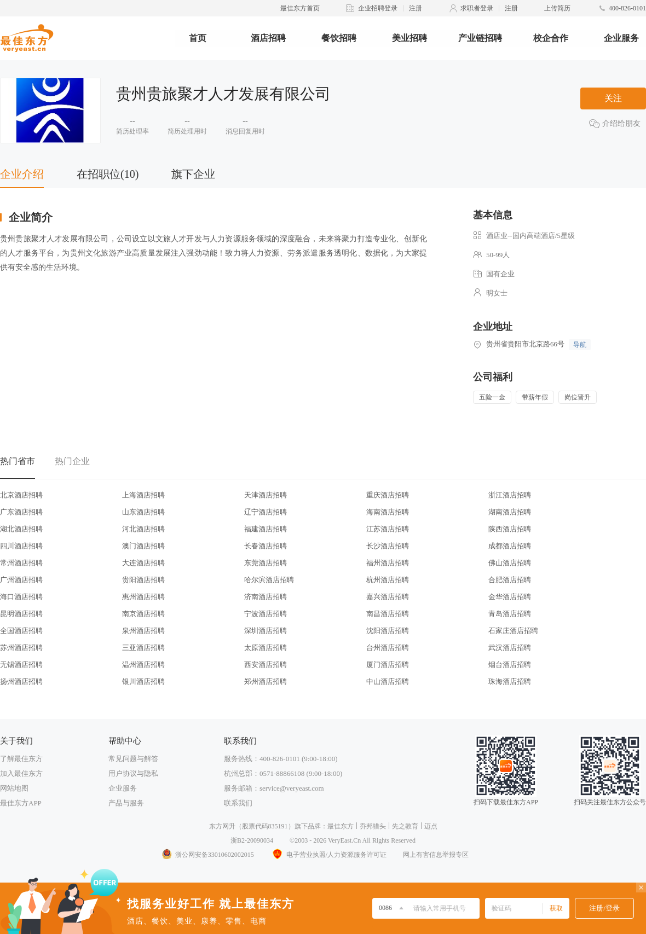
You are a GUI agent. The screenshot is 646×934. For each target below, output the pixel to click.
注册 (415, 8)
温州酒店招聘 (143, 664)
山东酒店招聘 (143, 512)
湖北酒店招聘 (21, 529)
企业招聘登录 (377, 8)
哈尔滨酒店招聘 (269, 580)
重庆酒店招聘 (387, 495)
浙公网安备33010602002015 (207, 854)
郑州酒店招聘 (265, 681)
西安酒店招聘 (265, 664)
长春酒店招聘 (265, 546)
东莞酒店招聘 (265, 563)
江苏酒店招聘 (387, 529)
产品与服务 (126, 803)
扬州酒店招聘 (21, 681)
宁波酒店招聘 (265, 614)
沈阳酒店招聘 (387, 630)
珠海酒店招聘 (509, 681)
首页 (197, 38)
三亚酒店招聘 (143, 647)
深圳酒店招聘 (265, 630)
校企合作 (550, 38)
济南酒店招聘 (265, 597)
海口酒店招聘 (21, 597)
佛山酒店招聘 (509, 563)
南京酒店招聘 (143, 614)
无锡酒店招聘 (21, 664)
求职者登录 (476, 8)
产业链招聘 (480, 38)
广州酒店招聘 (21, 580)
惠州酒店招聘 (143, 597)
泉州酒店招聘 (143, 630)
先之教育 (405, 826)
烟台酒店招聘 (509, 664)
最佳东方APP (21, 803)
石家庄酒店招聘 (513, 630)
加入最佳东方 (21, 773)
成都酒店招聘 (509, 546)
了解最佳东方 (21, 759)
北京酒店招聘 (21, 495)
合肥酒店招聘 (509, 580)
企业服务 (621, 38)
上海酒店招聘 (143, 495)
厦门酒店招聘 (387, 664)
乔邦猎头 (373, 826)
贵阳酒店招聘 (143, 580)
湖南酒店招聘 (509, 512)
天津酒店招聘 (265, 495)
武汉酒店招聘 (509, 647)
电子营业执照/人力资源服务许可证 (328, 854)
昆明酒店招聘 (21, 614)
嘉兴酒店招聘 (387, 597)
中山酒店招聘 (387, 681)
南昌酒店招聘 (387, 614)
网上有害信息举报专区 (436, 854)
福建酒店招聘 (265, 529)
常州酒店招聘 (21, 563)
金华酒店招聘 (509, 597)
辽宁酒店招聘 (265, 512)
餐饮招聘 (338, 38)
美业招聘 (409, 38)
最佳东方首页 (300, 8)
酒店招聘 (268, 38)
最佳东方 (340, 826)
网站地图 (14, 788)
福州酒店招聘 (387, 563)
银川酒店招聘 (143, 681)
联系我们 (238, 803)
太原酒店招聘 (265, 647)
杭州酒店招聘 (387, 580)
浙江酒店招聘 (509, 495)
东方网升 (222, 826)
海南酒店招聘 (387, 512)
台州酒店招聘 (387, 647)
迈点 (430, 826)
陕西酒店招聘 (509, 529)
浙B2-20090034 (251, 840)
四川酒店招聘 (21, 546)
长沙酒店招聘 (387, 546)
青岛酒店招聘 (509, 614)
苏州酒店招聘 (21, 647)
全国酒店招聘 (21, 630)
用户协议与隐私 (133, 773)
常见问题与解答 (133, 759)
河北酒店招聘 (143, 529)
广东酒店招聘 (21, 512)
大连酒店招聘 (143, 563)
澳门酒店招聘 (143, 546)
